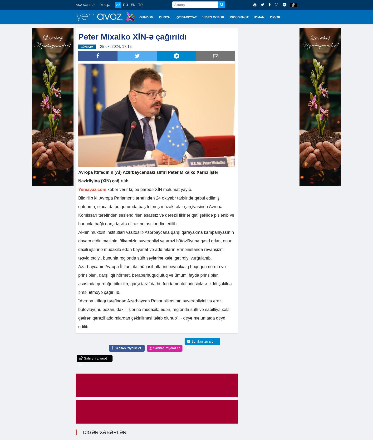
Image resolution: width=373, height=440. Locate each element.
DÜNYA (164, 17)
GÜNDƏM (146, 17)
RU (125, 5)
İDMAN (259, 17)
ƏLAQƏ (104, 5)
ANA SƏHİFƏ (85, 5)
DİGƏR (275, 17)
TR (140, 5)
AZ (118, 5)
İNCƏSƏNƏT (239, 17)
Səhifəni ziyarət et (126, 348)
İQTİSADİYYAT (186, 17)
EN (133, 5)
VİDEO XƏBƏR (213, 17)
